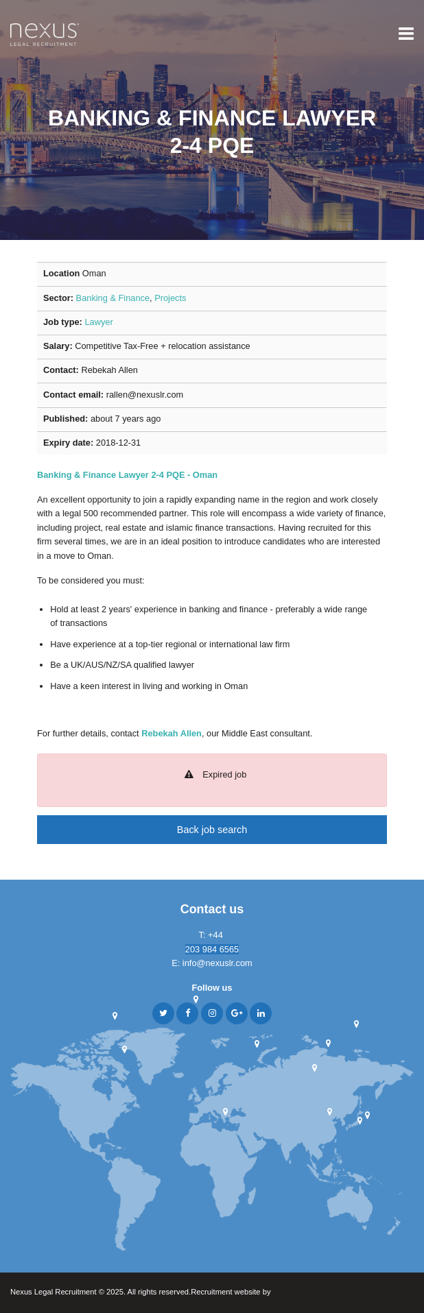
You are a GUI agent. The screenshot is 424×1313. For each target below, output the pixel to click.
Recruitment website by (257, 1292)
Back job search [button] (212, 829)
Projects (170, 298)
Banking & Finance (113, 298)
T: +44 (212, 935)
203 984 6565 (212, 949)
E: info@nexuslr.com (212, 963)
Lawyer (98, 322)
